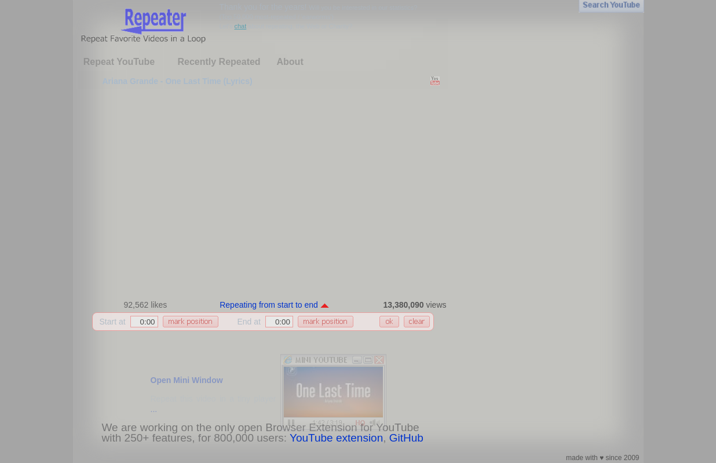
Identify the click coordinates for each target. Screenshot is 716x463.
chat (240, 26)
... (154, 409)
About (290, 62)
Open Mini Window (187, 380)
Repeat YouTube (119, 62)
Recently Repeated (218, 62)
